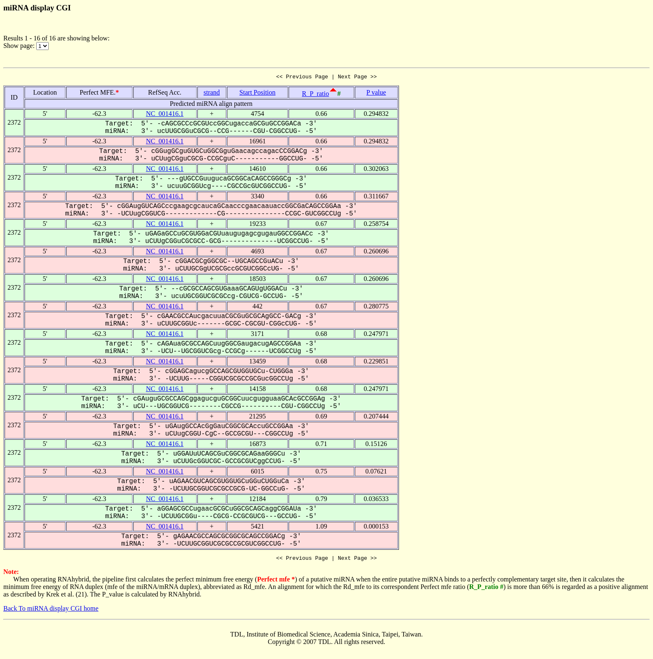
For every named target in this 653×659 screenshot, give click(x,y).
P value (376, 93)
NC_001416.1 (164, 114)
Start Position (257, 93)
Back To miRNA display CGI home (50, 610)
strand (212, 93)
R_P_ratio (315, 94)
